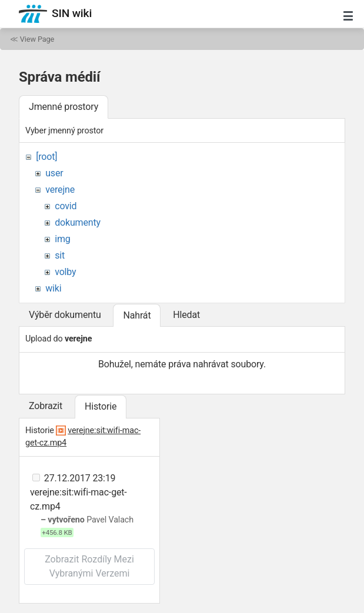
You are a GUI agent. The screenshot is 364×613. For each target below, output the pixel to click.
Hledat (186, 314)
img (62, 238)
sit (60, 255)
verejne (60, 189)
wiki (53, 288)
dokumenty (78, 222)
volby (65, 271)
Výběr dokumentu (65, 314)
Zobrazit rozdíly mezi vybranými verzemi (89, 566)
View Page (37, 39)
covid (65, 206)
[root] (46, 156)
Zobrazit (45, 405)
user (54, 173)
